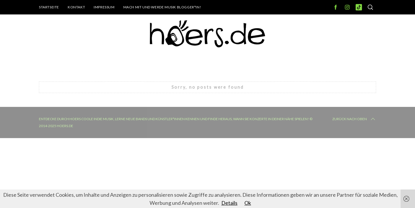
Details (229, 203)
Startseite (49, 7)
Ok (247, 203)
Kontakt (76, 7)
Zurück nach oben (354, 119)
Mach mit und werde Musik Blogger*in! (162, 7)
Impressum (104, 7)
